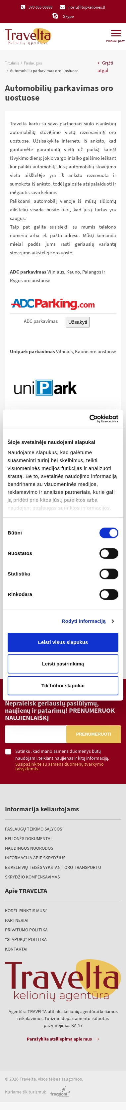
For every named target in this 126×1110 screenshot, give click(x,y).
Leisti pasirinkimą (63, 663)
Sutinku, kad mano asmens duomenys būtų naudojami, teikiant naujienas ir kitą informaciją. (68, 760)
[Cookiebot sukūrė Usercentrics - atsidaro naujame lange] (90, 418)
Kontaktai (16, 949)
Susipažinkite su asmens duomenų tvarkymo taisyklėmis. (59, 767)
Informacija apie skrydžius (35, 858)
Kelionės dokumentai (28, 838)
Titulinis (12, 63)
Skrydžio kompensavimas (32, 877)
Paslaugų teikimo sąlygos (33, 829)
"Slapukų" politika (26, 939)
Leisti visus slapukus (63, 642)
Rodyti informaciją (84, 621)
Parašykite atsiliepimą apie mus (59, 1039)
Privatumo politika (26, 930)
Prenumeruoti (93, 734)
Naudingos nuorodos (29, 848)
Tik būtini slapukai (63, 685)
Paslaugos (33, 63)
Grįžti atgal (105, 66)
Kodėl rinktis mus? (26, 911)
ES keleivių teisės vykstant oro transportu (53, 867)
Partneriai (17, 920)
